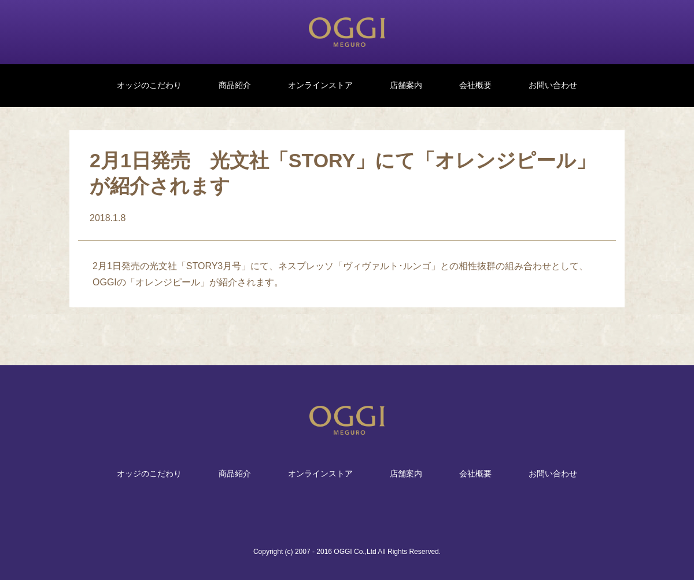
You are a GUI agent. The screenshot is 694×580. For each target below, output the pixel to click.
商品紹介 (235, 85)
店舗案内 (406, 85)
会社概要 (475, 85)
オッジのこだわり (149, 85)
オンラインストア (320, 85)
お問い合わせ (553, 85)
